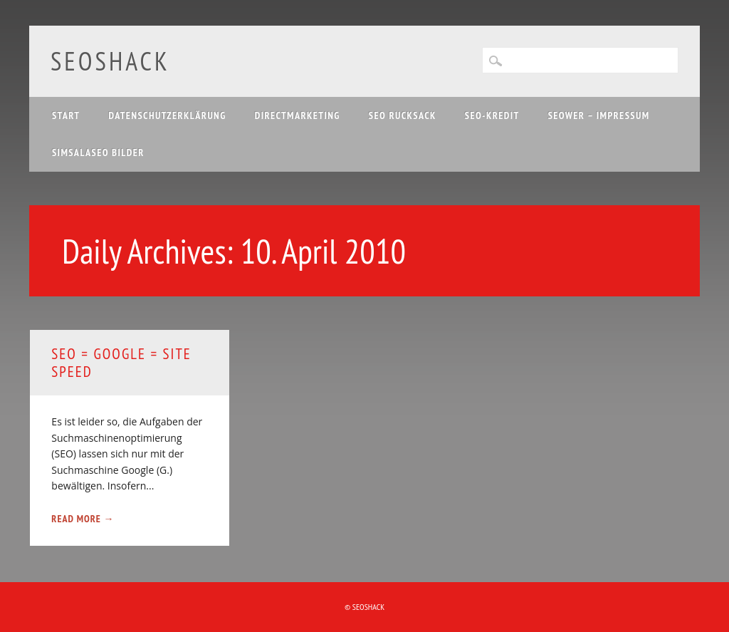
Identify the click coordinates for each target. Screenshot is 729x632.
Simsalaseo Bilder (98, 152)
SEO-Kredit (492, 115)
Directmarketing (297, 115)
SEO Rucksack (402, 115)
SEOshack (110, 61)
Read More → (82, 518)
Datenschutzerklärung (167, 115)
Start (66, 115)
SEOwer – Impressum (599, 115)
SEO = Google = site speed (121, 362)
